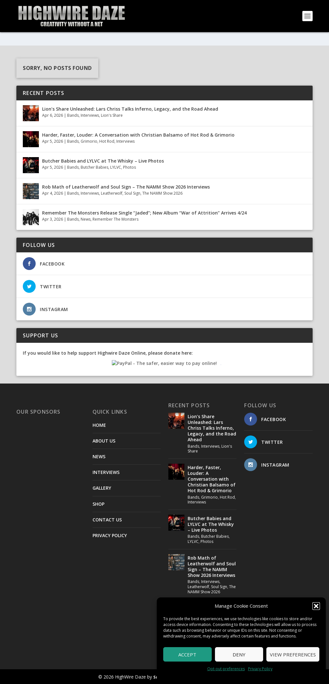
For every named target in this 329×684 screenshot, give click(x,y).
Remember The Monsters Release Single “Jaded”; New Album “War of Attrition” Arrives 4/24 (144, 212)
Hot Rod (106, 141)
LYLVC (115, 167)
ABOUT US (104, 440)
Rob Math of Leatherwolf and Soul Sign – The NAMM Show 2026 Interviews (126, 186)
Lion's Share (112, 115)
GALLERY (102, 488)
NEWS (99, 456)
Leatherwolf (111, 193)
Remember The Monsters (115, 219)
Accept (187, 654)
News (86, 219)
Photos (129, 167)
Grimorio (89, 141)
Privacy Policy (260, 668)
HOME (99, 425)
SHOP (98, 504)
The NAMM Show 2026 (162, 193)
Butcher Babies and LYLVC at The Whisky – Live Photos (103, 160)
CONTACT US (107, 519)
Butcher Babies (94, 167)
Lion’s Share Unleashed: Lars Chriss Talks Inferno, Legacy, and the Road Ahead (130, 109)
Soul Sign (132, 193)
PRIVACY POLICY (110, 535)
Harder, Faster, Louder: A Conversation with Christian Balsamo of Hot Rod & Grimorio (138, 134)
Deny (239, 654)
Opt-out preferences (226, 668)
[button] (316, 606)
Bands (73, 115)
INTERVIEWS (106, 472)
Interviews (90, 115)
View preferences (293, 654)
